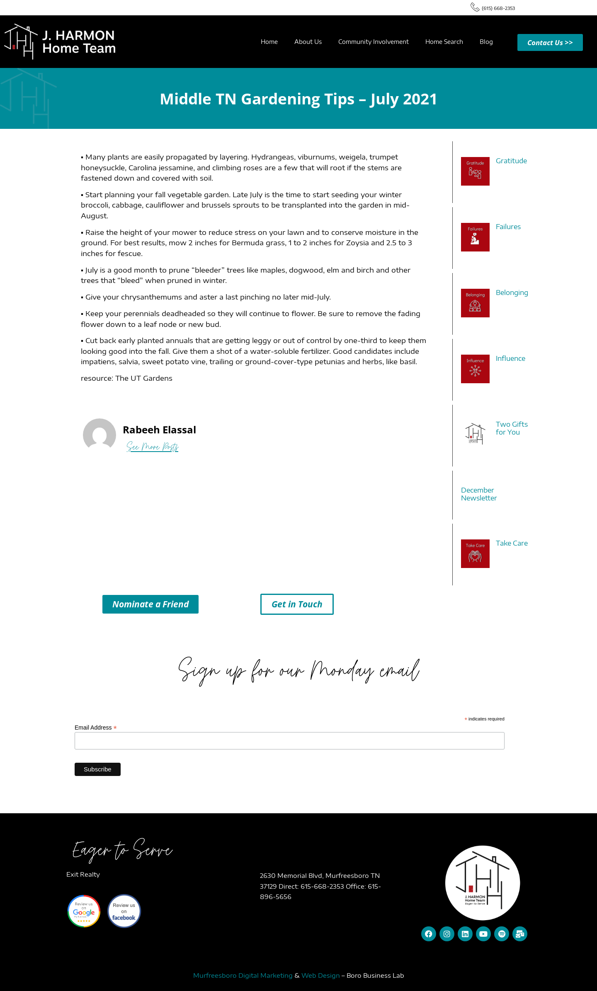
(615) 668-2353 (498, 8)
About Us (308, 41)
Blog (486, 41)
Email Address (96, 727)
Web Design (320, 975)
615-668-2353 (323, 886)
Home (269, 41)
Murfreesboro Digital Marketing (243, 975)
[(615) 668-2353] (475, 6)
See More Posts (152, 446)
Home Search (444, 41)
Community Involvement (373, 41)
